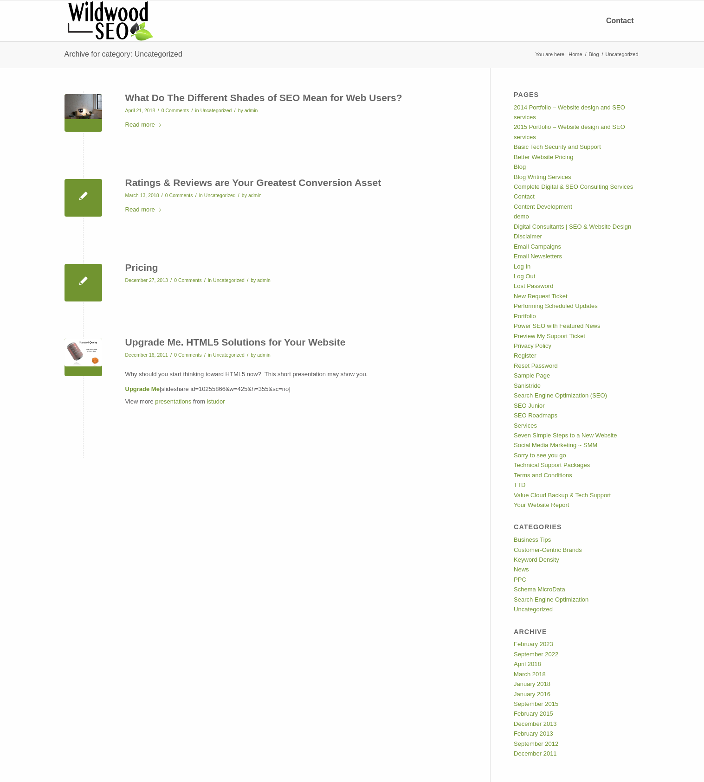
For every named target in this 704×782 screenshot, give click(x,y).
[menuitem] (620, 20)
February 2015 (533, 713)
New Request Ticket (541, 296)
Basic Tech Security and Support (557, 146)
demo (521, 216)
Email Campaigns (537, 246)
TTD (519, 484)
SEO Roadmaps (535, 415)
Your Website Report (541, 504)
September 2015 (536, 703)
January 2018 (532, 683)
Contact (524, 196)
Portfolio (525, 316)
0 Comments (175, 110)
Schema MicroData (539, 589)
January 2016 (532, 694)
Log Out (524, 276)
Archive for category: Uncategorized (123, 54)
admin (251, 110)
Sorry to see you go (540, 455)
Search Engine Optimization (551, 599)
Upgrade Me (142, 388)
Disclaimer (528, 236)
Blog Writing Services (542, 176)
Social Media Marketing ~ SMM (555, 445)
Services (525, 425)
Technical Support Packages (552, 465)
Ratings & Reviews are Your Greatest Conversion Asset (253, 182)
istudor (216, 401)
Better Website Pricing (543, 157)
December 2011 (535, 753)
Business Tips (532, 539)
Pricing (141, 267)
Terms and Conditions (543, 475)
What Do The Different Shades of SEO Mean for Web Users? (263, 97)
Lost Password (533, 285)
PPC (520, 579)
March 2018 (530, 674)
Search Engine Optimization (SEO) (560, 395)
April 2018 (527, 663)
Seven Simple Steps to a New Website (565, 435)
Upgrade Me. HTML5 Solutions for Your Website (235, 342)
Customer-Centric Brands (548, 549)
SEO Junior (529, 405)
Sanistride (527, 385)
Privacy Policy (532, 345)
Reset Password (536, 365)
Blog (520, 166)
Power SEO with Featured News (557, 325)
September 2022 (536, 654)
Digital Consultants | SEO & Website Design (572, 226)
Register (525, 355)
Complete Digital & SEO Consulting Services (573, 186)
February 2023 (533, 644)
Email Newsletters (538, 256)
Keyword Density (536, 559)
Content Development (543, 206)
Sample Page (532, 375)
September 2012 (536, 743)
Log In (522, 266)
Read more (143, 124)
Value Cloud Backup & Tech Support (562, 495)
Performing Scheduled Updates (556, 305)
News (521, 569)
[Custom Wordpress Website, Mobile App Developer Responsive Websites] (109, 20)
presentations (173, 401)
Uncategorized (216, 110)
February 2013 (533, 733)
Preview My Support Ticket (549, 336)
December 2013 (535, 723)
